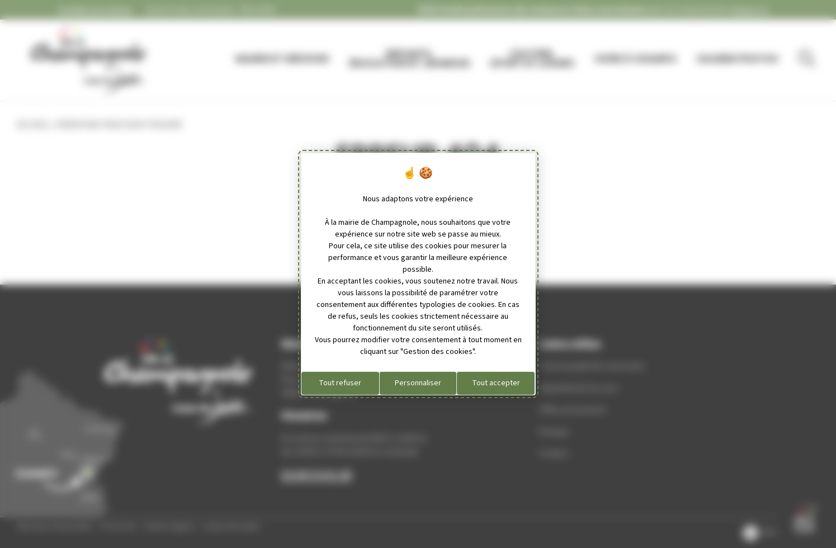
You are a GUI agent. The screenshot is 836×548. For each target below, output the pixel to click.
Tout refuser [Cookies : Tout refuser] (340, 383)
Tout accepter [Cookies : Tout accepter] (496, 383)
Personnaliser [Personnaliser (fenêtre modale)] (418, 383)
